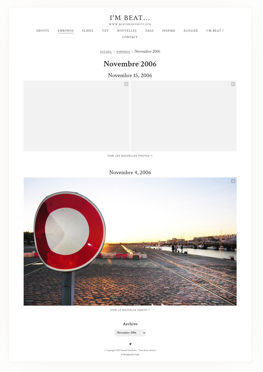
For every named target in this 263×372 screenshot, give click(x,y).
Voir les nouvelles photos (130, 155)
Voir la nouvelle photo (130, 310)
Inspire (168, 31)
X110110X (191, 31)
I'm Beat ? (215, 31)
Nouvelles (127, 31)
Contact (130, 37)
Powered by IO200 (130, 355)
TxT (105, 31)
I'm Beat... (130, 17)
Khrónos (66, 31)
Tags (149, 31)
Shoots (42, 31)
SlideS (88, 31)
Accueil (106, 51)
